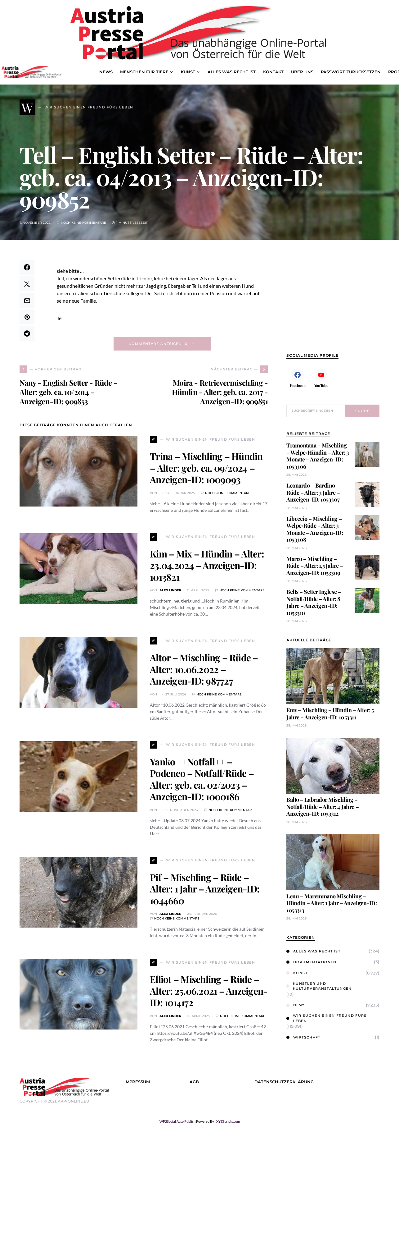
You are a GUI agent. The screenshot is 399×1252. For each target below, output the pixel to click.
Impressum (137, 1082)
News (296, 1005)
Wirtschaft (303, 1037)
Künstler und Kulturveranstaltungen (319, 986)
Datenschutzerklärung (284, 1082)
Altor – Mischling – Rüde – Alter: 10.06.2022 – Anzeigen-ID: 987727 (204, 669)
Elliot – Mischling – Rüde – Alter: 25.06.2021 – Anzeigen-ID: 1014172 (208, 991)
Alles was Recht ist (313, 951)
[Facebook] (297, 378)
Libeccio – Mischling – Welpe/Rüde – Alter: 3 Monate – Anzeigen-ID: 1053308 (314, 529)
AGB (194, 1082)
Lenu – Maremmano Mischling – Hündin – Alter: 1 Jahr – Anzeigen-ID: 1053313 (331, 903)
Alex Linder (170, 590)
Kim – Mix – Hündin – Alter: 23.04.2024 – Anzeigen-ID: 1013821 (207, 565)
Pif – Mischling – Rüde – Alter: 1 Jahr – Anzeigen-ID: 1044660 (204, 889)
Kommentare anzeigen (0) (159, 344)
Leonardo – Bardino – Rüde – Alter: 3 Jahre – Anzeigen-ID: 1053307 (313, 492)
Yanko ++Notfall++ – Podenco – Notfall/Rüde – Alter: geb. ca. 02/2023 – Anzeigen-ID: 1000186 (202, 779)
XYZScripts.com (228, 1121)
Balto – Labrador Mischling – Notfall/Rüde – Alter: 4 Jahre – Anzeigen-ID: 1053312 (322, 806)
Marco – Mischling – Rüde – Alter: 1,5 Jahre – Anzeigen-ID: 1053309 (314, 565)
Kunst (296, 973)
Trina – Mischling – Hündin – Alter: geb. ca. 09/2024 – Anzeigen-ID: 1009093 (206, 468)
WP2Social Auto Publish (177, 1121)
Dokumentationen (311, 962)
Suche (362, 411)
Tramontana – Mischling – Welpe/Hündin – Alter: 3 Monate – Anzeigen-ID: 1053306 (317, 456)
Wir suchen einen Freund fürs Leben (326, 1018)
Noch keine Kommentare (83, 223)
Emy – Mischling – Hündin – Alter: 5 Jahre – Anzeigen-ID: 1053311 (330, 713)
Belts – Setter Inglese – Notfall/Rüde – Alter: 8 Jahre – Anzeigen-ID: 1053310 (313, 602)
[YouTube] (321, 378)
